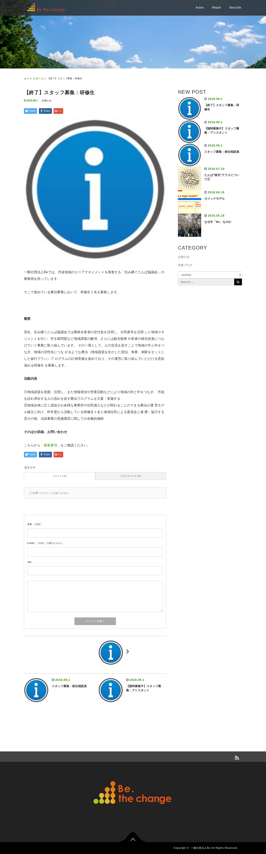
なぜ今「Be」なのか (217, 221)
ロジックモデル (214, 198)
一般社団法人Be (201, 848)
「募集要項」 (50, 445)
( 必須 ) (34, 524)
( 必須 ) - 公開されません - (45, 543)
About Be (235, 7)
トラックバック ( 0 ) (130, 476)
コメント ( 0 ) (59, 476)
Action (200, 7)
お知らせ (38, 78)
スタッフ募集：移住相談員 (69, 686)
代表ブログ (185, 265)
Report (216, 7)
